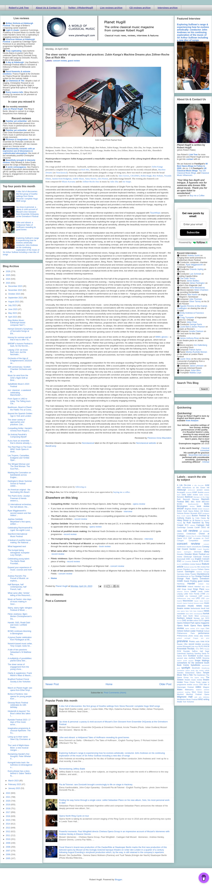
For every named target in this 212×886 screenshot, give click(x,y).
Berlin (206, 504)
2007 (8, 851)
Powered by (193, 242)
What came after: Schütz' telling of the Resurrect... (20, 594)
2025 (8, 275)
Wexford (180, 694)
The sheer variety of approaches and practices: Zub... (16, 422)
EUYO (179, 564)
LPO (198, 598)
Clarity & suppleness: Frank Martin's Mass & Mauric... (20, 674)
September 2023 (15, 298)
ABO (179, 488)
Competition (193, 541)
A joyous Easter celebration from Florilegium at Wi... (20, 638)
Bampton (180, 497)
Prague (195, 638)
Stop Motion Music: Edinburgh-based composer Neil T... (17, 322)
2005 (8, 858)
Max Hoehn (193, 294)
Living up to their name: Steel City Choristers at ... (19, 739)
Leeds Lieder (203, 591)
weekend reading (183, 692)
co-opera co (198, 538)
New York (189, 611)
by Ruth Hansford (191, 523)
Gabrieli (180, 572)
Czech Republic (203, 549)
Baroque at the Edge (201, 497)
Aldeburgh (181, 490)
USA (201, 684)
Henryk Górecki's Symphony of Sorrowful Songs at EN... (20, 331)
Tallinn (198, 673)
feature (198, 564)
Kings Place (198, 589)
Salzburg (190, 653)
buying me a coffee (121, 492)
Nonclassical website (146, 443)
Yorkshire (190, 702)
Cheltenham (191, 534)
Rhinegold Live (188, 646)
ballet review (192, 495)
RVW (179, 651)
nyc (202, 618)
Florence (194, 569)
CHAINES (135, 175)
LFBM (202, 594)
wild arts (197, 697)
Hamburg (180, 584)
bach (178, 495)
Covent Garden (189, 549)
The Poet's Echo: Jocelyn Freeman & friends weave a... (19, 498)
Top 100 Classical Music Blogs (191, 172)
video (198, 687)
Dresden (180, 554)
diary (206, 551)
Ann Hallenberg (200, 345)
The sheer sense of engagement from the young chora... (18, 666)
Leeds (193, 591)
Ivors (207, 586)
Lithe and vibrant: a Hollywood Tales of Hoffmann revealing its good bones (94, 737)
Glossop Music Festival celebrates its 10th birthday (18, 705)
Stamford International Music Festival (17, 535)
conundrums (196, 547)
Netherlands (195, 608)
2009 (8, 843)
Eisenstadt (181, 559)
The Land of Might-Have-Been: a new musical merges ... (19, 747)
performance (203, 633)
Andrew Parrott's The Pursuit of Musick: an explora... (18, 578)
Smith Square (188, 661)
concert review (60, 61)
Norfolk (206, 613)
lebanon (180, 591)
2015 (8, 820)
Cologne (180, 541)
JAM (179, 589)
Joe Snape (126, 181)
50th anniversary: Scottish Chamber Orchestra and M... (19, 369)
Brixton (187, 513)
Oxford (180, 631)
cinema (188, 536)
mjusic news (198, 601)
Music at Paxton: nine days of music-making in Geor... (19, 601)
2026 (8, 271)
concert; (206, 544)
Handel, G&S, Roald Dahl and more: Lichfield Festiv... (19, 625)
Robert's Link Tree (19, 7)
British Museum (203, 509)
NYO (207, 618)
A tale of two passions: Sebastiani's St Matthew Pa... (19, 652)
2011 (8, 835)
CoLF (207, 538)
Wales (179, 689)
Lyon (207, 598)
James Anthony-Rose (189, 338)
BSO (200, 513)
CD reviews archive (140, 7)
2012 (8, 831)
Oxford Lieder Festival (193, 631)
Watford (198, 690)
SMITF (179, 661)
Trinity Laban (201, 682)
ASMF (194, 492)
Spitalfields (195, 665)
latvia (207, 589)
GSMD (180, 581)
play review (204, 636)
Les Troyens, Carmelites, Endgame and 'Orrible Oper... (19, 457)
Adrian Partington (197, 283)
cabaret (192, 525)
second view (182, 658)
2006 (8, 854)
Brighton (188, 509)
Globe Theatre (190, 574)
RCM (207, 641)
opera (206, 620)
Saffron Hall (197, 651)
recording (205, 644)
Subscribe (193, 232)
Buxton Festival (199, 515)
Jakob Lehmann (197, 366)
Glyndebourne (203, 574)
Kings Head (187, 589)
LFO (207, 594)
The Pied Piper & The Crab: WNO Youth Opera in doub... (20, 449)
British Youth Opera (185, 511)
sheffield (191, 658)
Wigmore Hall (184, 696)
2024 (8, 279)
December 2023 (15, 286)
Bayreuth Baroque (191, 499)
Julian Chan (192, 322)
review (179, 646)
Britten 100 (198, 511)
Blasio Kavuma (68, 181)
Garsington (190, 571)
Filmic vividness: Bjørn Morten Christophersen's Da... (20, 616)
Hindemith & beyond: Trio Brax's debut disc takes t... (19, 713)
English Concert (202, 559)
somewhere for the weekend (190, 663)
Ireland (190, 586)
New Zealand (198, 611)
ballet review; (204, 495)
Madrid (179, 601)
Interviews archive (167, 7)
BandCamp (51, 446)
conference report (184, 547)
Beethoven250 (193, 504)
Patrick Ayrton (195, 350)
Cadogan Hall (202, 525)
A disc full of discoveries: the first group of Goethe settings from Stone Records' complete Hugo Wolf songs (109, 706)
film (195, 567)
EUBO (206, 561)
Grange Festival (202, 576)
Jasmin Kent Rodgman (61, 178)
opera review (139, 504)
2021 (8, 797)
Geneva (199, 572)
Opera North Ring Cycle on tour (74, 816)
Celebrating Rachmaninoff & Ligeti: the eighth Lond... (20, 529)
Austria (200, 492)
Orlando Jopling (196, 269)
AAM (207, 485)
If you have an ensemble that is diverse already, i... (20, 442)
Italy (203, 586)
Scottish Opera (203, 656)
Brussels (193, 513)
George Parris (196, 324)
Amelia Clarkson (196, 331)
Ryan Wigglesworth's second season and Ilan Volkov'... (19, 513)
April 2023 (13, 317)
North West (193, 616)
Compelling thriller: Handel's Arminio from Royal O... (20, 429)
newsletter (181, 614)
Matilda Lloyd (195, 373)
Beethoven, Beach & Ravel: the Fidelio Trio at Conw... (20, 408)
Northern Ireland (184, 618)
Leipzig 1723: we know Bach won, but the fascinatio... (18, 352)
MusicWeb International (199, 455)
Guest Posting (190, 581)
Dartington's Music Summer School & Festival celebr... (20, 483)
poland (179, 638)
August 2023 (14, 301)
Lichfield (180, 596)
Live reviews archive (111, 7)
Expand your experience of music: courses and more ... (20, 569)
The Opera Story (197, 677)
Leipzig (180, 594)
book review (105, 546)
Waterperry (189, 690)
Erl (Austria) (186, 561)
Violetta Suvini (193, 255)
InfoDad (205, 462)
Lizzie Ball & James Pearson (192, 327)
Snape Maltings (202, 660)
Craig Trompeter (187, 317)
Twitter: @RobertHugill (80, 7)
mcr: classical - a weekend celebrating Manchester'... (19, 392)
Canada (190, 527)
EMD (188, 559)
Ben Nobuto (158, 175)
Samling (197, 653)
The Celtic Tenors (187, 278)
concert (206, 541)
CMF (190, 538)
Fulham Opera (203, 569)
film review (201, 567)
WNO (200, 699)
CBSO (203, 527)
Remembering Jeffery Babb (72, 769)
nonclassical (198, 614)
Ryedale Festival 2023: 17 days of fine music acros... (19, 722)
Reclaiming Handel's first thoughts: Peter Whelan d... (19, 756)
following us (80, 487)
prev (207, 638)
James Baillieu (193, 281)
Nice (187, 614)
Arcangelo (181, 492)
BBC (187, 502)
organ (202, 628)
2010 (8, 839)
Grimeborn (204, 578)
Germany (180, 574)
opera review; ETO (192, 628)
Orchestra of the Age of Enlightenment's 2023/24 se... (20, 360)
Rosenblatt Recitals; (186, 649)
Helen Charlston (201, 290)
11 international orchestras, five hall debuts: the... (20, 505)
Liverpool (193, 596)
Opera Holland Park (185, 623)
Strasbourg (205, 668)
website (206, 690)
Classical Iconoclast (204, 449)
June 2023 (13, 309)
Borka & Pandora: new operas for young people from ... (19, 696)
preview (182, 641)
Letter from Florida (191, 594)
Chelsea (180, 534)
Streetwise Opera (183, 670)
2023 (8, 283)
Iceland (200, 584)
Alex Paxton (102, 178)
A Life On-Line (184, 485)
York (184, 702)
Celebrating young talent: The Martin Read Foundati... (19, 561)
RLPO (201, 646)
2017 (8, 812)
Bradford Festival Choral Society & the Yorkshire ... (19, 681)
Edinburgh (188, 557)
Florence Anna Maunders (159, 438)
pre (202, 638)
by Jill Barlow (195, 520)
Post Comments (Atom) (115, 692)
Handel (191, 583)
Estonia (195, 561)
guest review (74, 61)
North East (182, 616)
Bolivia (192, 506)
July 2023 (12, 305)
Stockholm (196, 668)
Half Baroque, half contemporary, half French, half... (17, 586)
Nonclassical (61, 172)
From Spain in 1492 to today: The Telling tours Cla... (19, 401)
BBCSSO (205, 502)
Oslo (207, 628)
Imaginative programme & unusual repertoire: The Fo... (19, 730)
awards (206, 492)
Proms (192, 641)
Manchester (188, 601)
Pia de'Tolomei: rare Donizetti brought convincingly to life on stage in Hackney (95, 784)
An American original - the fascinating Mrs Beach (19, 491)
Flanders (186, 569)
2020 (8, 801)
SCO (185, 656)
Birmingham (182, 506)
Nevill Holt (205, 608)
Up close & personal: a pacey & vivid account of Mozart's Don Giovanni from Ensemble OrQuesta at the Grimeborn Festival (27, 212)
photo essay (193, 636)
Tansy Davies (90, 178)
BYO (187, 525)
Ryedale (186, 651)
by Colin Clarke (199, 518)
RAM (202, 641)
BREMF (180, 509)
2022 (8, 793)
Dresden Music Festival (195, 554)
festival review (189, 567)
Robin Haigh (146, 175)
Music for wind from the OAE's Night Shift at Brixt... (18, 377)
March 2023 (13, 780)
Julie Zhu (114, 181)
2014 (8, 824)
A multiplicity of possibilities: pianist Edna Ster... (20, 659)
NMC (191, 614)
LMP (200, 596)
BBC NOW (195, 502)
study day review (197, 670)
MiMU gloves (161, 337)
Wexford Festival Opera (197, 694)
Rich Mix (85, 169)
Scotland (192, 656)
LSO (203, 598)
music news (195, 605)
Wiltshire (206, 697)
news (206, 610)
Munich (206, 601)
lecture (186, 591)
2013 (8, 828)
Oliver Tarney (195, 301)
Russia (206, 649)
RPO (197, 649)
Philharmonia (182, 636)
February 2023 (15, 784)
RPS (201, 649)
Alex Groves (123, 175)
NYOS (179, 620)
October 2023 (14, 294)
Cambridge (181, 527)
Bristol (194, 509)
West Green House (200, 692)
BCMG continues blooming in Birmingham (19, 632)
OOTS (201, 620)
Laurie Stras (185, 359)
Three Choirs (189, 682)
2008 (8, 847)
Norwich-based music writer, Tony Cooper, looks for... (20, 644)
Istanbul (197, 586)
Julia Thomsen (195, 299)
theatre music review (193, 680)
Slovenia (205, 658)
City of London (196, 536)
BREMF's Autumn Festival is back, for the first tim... (20, 344)
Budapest (205, 513)
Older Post (165, 684)
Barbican (189, 497)
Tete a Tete (188, 675)
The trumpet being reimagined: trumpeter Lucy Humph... (18, 552)
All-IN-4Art (191, 490)
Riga (196, 646)
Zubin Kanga (157, 166)
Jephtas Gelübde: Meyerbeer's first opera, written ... (19, 521)
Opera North (183, 625)
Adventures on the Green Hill (195, 488)
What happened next (17, 546)
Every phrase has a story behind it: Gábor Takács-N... (20, 773)
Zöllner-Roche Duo (90, 181)
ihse (207, 584)
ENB (192, 559)
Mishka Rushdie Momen (196, 352)
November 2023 (15, 290)
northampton (204, 616)
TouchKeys (155, 213)
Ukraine (195, 684)
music (201, 603)
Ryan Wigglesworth (194, 265)
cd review (190, 530)
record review (80, 519)
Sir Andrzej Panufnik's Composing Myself (17, 435)
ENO (179, 561)
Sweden (180, 673)
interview (128, 511)
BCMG (179, 504)
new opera (181, 611)
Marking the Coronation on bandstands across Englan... (19, 475)
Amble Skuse (78, 178)
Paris (193, 633)
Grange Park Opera (187, 578)
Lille (186, 596)
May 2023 (12, 313)
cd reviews (204, 531)
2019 (8, 804)
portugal (187, 638)
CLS (185, 538)
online (195, 620)
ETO (201, 561)
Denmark (197, 552)
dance (179, 552)
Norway (197, 618)
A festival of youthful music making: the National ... (19, 541)
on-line (190, 620)
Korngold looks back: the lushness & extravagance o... (20, 765)
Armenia (189, 492)
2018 (8, 808)
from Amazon (192, 420)
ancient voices (203, 490)
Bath (179, 499)
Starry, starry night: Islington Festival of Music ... (20, 609)
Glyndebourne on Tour (186, 576)
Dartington (187, 552)
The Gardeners (199, 675)
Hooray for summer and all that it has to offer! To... (19, 338)
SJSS (198, 658)
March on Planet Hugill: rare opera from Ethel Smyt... (20, 689)
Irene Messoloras (197, 288)
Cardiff (197, 527)
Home (54, 578)
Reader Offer (182, 644)
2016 (8, 816)
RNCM (206, 646)
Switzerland (189, 673)
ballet (184, 495)
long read (191, 598)
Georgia (206, 572)
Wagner (206, 687)
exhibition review (188, 564)
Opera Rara (196, 625)
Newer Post (52, 684)
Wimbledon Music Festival (187, 699)
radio (198, 641)
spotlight (185, 667)
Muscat (196, 603)
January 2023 (14, 788)
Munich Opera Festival (185, 603)
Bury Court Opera (184, 516)
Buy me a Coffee (197, 195)
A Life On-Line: (198, 485)
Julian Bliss (196, 370)
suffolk (207, 670)
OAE (184, 620)
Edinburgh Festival (201, 557)
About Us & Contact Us (48, 7)
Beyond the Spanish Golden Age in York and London (20, 414)
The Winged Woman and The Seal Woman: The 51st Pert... (19, 466)
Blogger (118, 879)
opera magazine (202, 623)
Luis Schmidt (195, 274)
